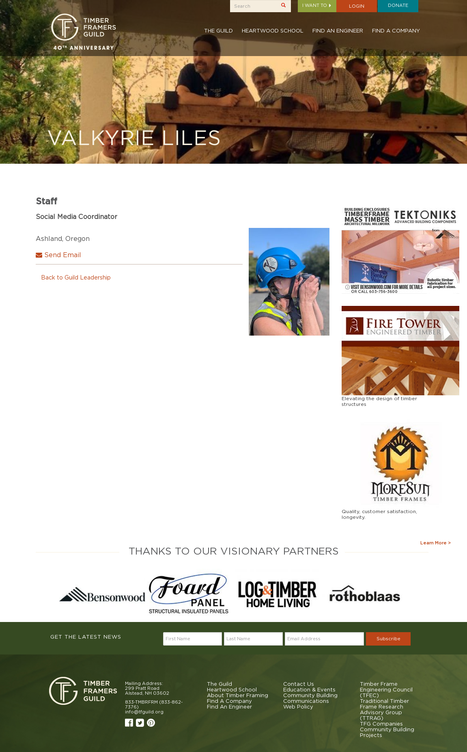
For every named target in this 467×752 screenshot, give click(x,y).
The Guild (218, 30)
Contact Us (298, 684)
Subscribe (388, 638)
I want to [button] (317, 5)
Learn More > (435, 543)
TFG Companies (381, 723)
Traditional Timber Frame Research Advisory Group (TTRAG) (384, 709)
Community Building (310, 695)
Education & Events (309, 689)
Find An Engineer (337, 30)
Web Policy (298, 706)
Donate (398, 5)
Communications (306, 701)
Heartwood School (272, 30)
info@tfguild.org (144, 711)
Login (356, 6)
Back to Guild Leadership (76, 277)
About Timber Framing (237, 695)
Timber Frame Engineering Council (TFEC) (386, 689)
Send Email (58, 254)
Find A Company (396, 30)
